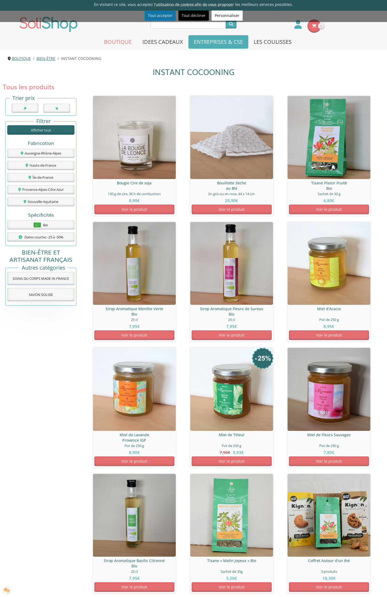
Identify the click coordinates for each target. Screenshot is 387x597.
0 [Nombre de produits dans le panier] (321, 26)
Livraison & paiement (220, 555)
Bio (41, 225)
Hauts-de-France (41, 165)
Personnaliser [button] (227, 15)
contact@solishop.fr (336, 577)
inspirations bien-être (94, 481)
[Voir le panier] (314, 26)
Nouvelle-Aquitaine (41, 201)
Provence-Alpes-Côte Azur (41, 189)
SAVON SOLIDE (41, 294)
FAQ (109, 560)
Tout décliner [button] (194, 15)
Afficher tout (41, 130)
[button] (7, 590)
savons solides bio (275, 467)
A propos (114, 555)
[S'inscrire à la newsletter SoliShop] (171, 586)
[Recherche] (188, 24)
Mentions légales (216, 566)
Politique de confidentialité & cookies (234, 560)
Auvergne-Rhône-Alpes (41, 153)
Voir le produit (118, 198)
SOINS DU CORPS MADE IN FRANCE (41, 278)
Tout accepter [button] (160, 15)
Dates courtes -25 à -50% (41, 237)
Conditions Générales (220, 572)
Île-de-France (40, 177)
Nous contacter (119, 566)
